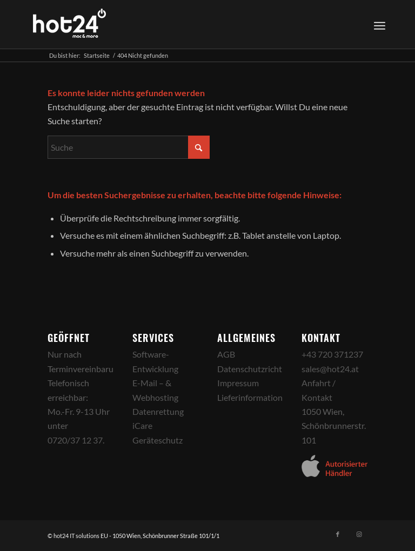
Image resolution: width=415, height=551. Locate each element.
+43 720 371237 (332, 354)
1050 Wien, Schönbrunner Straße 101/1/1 (165, 535)
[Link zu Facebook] (338, 534)
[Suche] (129, 147)
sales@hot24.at (330, 369)
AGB (226, 354)
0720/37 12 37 (75, 440)
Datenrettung (158, 411)
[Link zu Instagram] (359, 534)
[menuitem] (378, 24)
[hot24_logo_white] (70, 24)
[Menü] (379, 24)
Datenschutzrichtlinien (260, 369)
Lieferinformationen (254, 397)
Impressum (238, 383)
